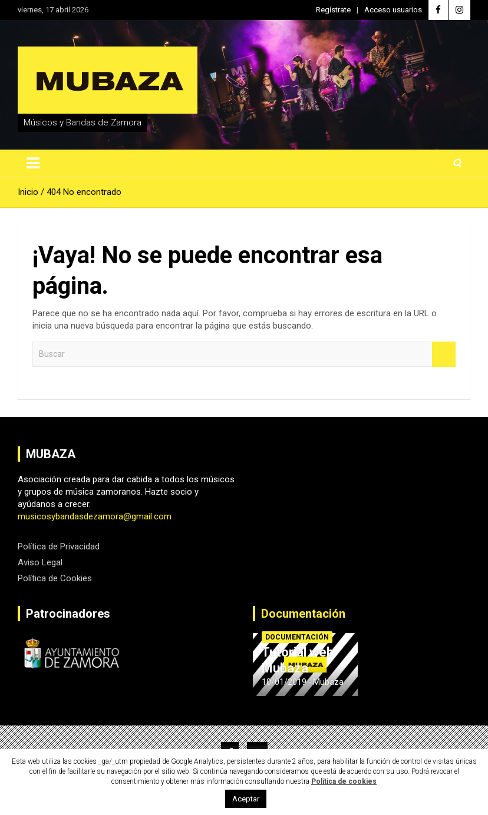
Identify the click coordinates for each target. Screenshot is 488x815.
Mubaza (328, 682)
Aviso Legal (40, 562)
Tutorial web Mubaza (298, 660)
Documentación (303, 614)
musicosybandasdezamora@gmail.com (95, 516)
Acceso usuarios (393, 9)
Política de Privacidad (59, 546)
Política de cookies (344, 781)
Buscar (444, 354)
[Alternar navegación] (33, 163)
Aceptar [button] (245, 798)
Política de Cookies (55, 578)
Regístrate (333, 9)
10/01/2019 (284, 682)
